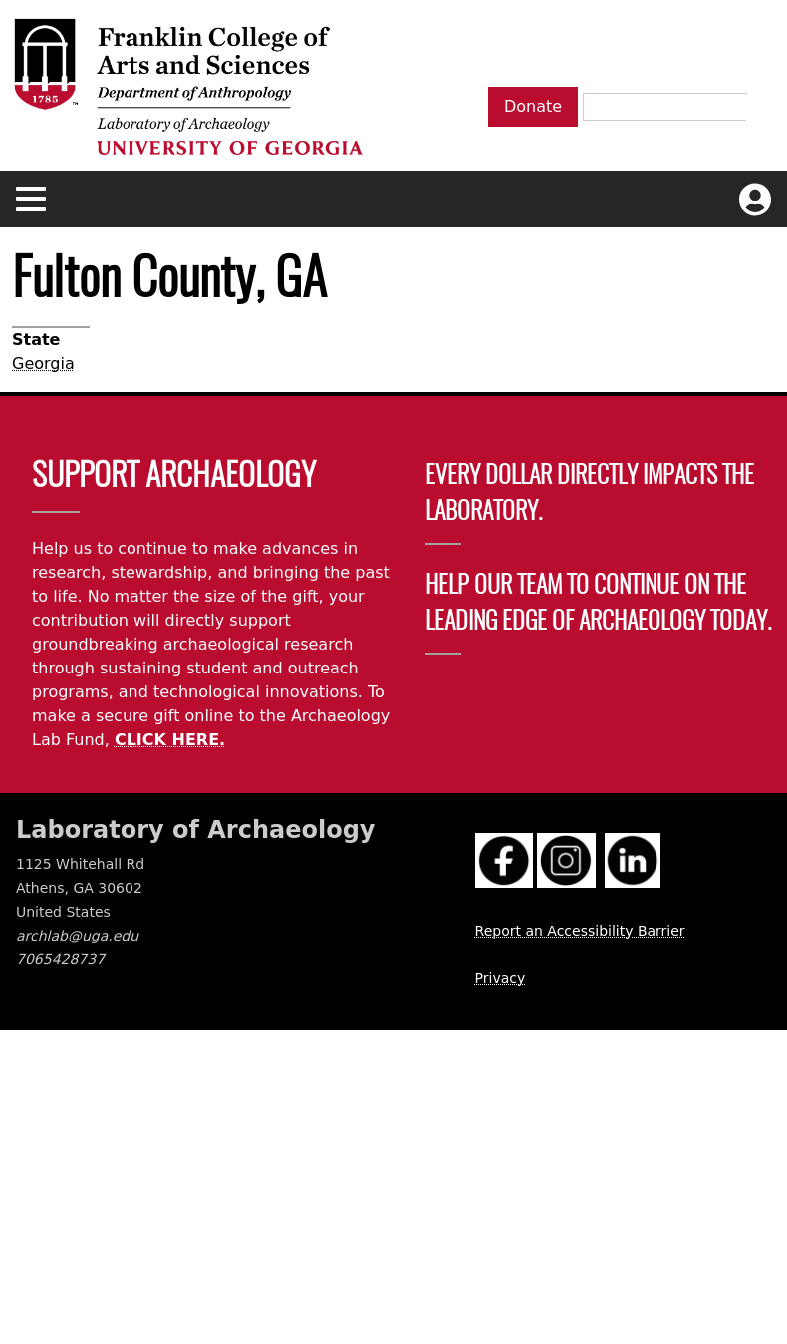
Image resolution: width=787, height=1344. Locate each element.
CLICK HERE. (170, 739)
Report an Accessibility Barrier (580, 931)
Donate (533, 106)
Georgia (43, 363)
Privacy (500, 978)
